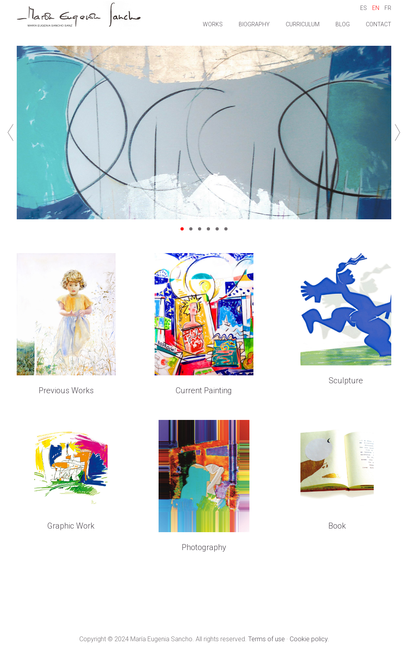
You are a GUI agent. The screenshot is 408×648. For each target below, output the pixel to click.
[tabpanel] (204, 132)
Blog (342, 24)
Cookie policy (309, 639)
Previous (10, 132)
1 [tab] (182, 229)
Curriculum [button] (303, 24)
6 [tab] (226, 229)
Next (397, 132)
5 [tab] (217, 229)
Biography (254, 24)
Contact (378, 24)
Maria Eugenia (79, 15)
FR (387, 8)
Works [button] (213, 24)
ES (363, 8)
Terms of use (266, 639)
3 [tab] (200, 229)
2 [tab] (191, 229)
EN (375, 8)
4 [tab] (208, 229)
